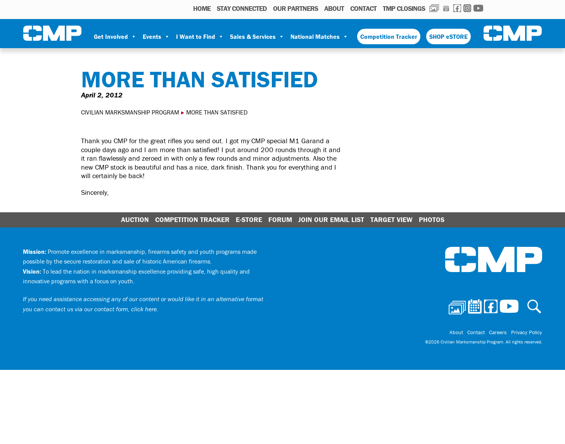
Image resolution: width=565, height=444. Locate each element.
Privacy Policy (526, 332)
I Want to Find (200, 36)
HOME (202, 8)
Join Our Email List (331, 219)
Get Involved (115, 36)
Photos (434, 8)
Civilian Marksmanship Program (52, 33)
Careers (498, 332)
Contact (363, 8)
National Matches (319, 36)
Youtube (478, 8)
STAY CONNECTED (242, 8)
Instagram (467, 8)
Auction (135, 219)
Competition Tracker (388, 36)
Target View (391, 219)
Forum (280, 219)
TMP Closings (404, 8)
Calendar (446, 8)
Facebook (457, 8)
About (334, 8)
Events (156, 36)
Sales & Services (257, 36)
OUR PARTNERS (295, 8)
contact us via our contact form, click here (101, 309)
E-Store (249, 219)
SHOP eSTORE (448, 36)
